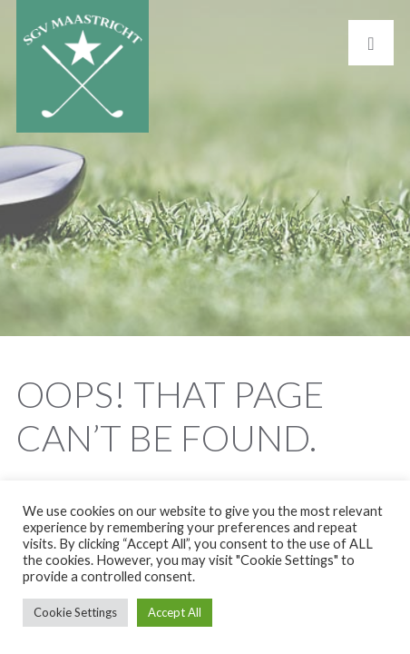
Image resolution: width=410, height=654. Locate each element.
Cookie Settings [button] (75, 612)
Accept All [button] (174, 612)
